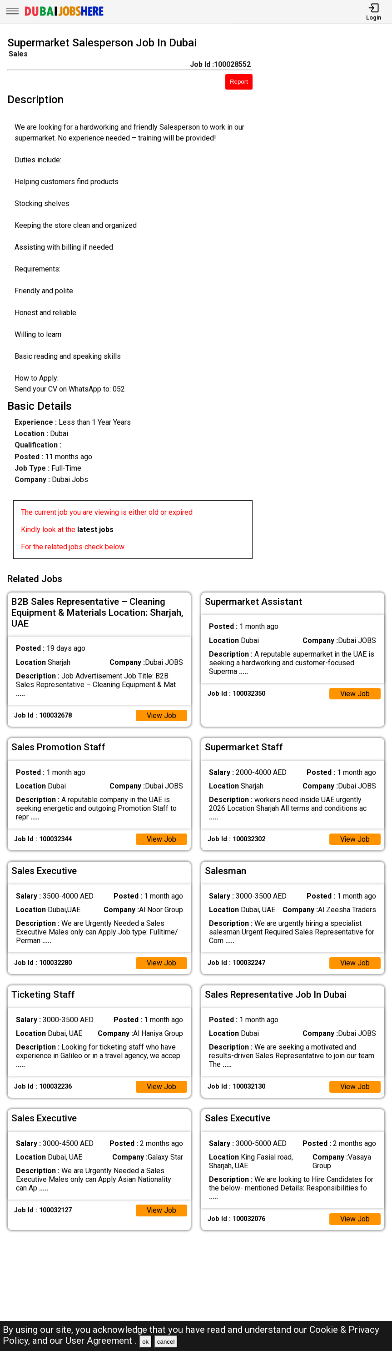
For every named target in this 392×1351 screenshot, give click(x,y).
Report (239, 81)
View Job (161, 715)
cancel (166, 1341)
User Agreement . (101, 1340)
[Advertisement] (327, 299)
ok (145, 1341)
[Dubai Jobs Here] (64, 15)
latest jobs (95, 529)
